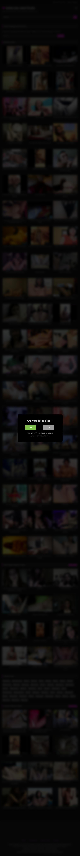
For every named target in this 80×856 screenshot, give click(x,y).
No (49, 427)
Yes (30, 427)
